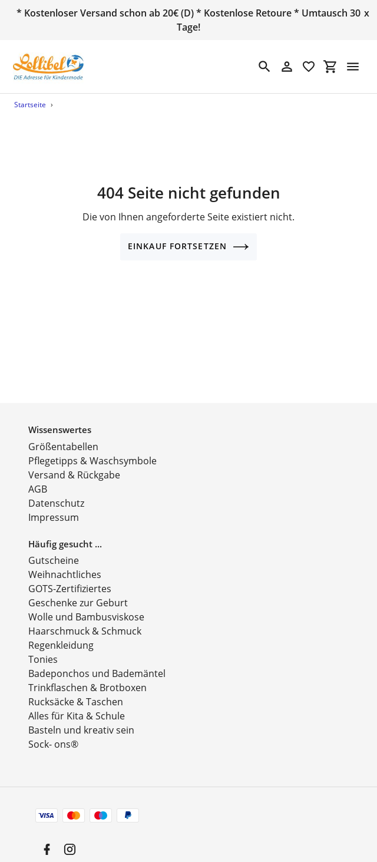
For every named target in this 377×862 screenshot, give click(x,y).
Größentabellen (63, 433)
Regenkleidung (61, 632)
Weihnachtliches (64, 562)
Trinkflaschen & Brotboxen (87, 675)
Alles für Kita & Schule (76, 703)
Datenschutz (56, 490)
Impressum (53, 504)
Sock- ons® (53, 731)
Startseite (30, 105)
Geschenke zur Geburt (78, 590)
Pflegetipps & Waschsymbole (92, 447)
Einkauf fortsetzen (188, 247)
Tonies (43, 646)
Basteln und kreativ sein (81, 717)
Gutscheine (53, 547)
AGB (37, 476)
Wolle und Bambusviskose (86, 604)
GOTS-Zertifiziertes (69, 576)
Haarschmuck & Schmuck (84, 618)
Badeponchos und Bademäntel (97, 661)
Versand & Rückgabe (74, 461)
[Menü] (353, 66)
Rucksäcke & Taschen (75, 689)
